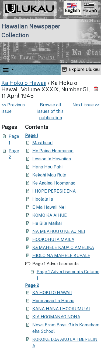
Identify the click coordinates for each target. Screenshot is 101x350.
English (73, 8)
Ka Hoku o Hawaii (23, 83)
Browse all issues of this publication (50, 111)
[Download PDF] (96, 88)
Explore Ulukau (81, 69)
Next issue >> (86, 104)
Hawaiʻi (89, 8)
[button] (11, 69)
